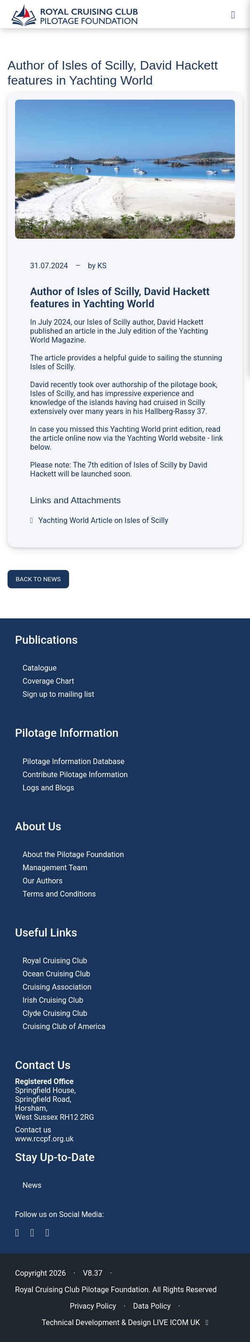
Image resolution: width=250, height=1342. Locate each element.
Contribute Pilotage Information (75, 774)
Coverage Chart (48, 681)
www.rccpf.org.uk (44, 1138)
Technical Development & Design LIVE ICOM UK (125, 1322)
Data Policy (152, 1306)
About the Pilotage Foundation (73, 854)
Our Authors (42, 880)
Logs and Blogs (48, 787)
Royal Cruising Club (55, 960)
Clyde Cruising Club (55, 1013)
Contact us (33, 1129)
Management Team (55, 867)
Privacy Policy (93, 1306)
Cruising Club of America (64, 1026)
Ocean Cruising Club (56, 973)
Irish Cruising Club (53, 1000)
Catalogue (39, 667)
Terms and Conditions (59, 893)
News (32, 1185)
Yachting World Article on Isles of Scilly (99, 520)
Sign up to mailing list (58, 694)
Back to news (38, 579)
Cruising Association (57, 987)
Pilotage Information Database (74, 761)
